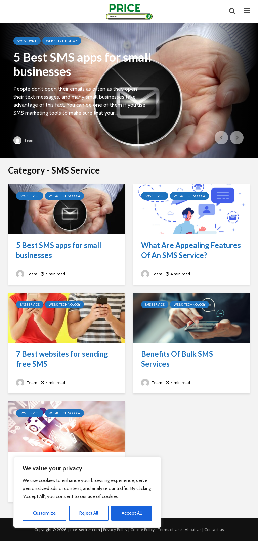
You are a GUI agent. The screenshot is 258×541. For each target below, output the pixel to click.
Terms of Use (170, 529)
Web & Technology (62, 41)
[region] (87, 492)
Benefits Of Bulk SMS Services (177, 358)
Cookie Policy (142, 529)
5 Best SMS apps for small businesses (82, 64)
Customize (44, 513)
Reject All (88, 513)
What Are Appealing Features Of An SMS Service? (191, 250)
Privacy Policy (115, 529)
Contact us (214, 529)
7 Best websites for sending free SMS (62, 358)
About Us (193, 529)
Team (24, 140)
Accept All (132, 513)
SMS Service (27, 41)
